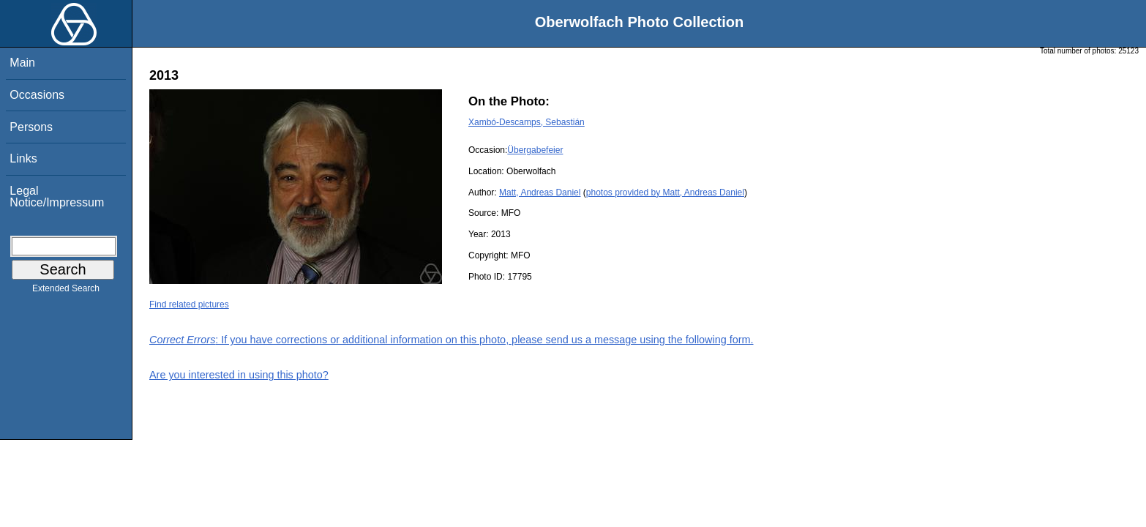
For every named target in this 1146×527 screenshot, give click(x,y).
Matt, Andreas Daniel (539, 192)
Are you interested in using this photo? (239, 375)
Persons (31, 127)
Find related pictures (189, 304)
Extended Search (66, 291)
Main (22, 62)
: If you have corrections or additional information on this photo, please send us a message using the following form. (451, 339)
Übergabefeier (535, 150)
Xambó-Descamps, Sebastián (526, 122)
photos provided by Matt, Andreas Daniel (665, 192)
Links (23, 158)
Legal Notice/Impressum (57, 196)
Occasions (37, 95)
